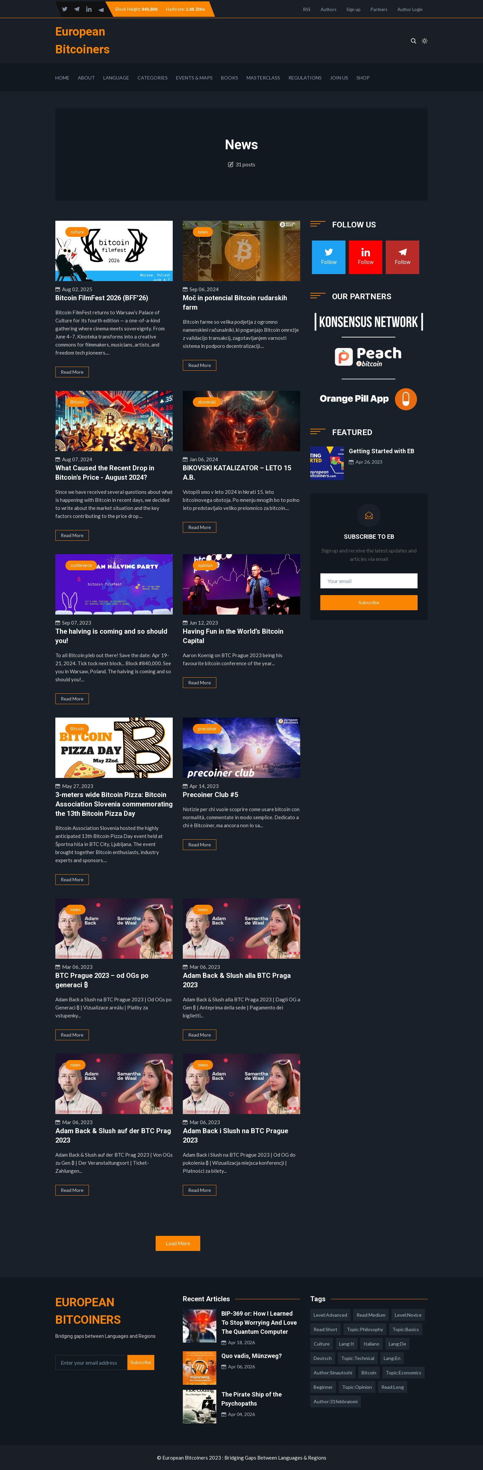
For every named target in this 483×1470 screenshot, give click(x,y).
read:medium (371, 1315)
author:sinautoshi (333, 1372)
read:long (392, 1387)
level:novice (408, 1315)
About (86, 78)
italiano (371, 1344)
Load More (178, 1243)
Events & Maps (194, 78)
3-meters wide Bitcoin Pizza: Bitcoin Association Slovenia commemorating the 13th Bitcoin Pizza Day (114, 804)
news (203, 231)
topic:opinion (357, 1387)
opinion (205, 565)
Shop (363, 78)
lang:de (397, 1344)
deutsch (323, 1358)
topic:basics (405, 1329)
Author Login (410, 9)
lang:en (392, 1358)
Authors (328, 9)
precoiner (207, 728)
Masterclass (263, 78)
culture (77, 231)
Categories (153, 78)
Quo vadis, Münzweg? (251, 1355)
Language (116, 78)
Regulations (305, 78)
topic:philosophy (365, 1329)
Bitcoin (77, 402)
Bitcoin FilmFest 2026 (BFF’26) (101, 298)
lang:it (346, 1344)
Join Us (339, 78)
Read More (72, 372)
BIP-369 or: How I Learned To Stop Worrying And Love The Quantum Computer (259, 1322)
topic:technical (357, 1358)
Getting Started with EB (381, 451)
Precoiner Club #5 (210, 795)
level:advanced (330, 1315)
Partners (379, 9)
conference (81, 565)
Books (229, 78)
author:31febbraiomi (336, 1401)
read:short (325, 1329)
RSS (307, 9)
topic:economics (403, 1372)
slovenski (207, 402)
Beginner (323, 1387)
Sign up (353, 9)
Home (62, 78)
